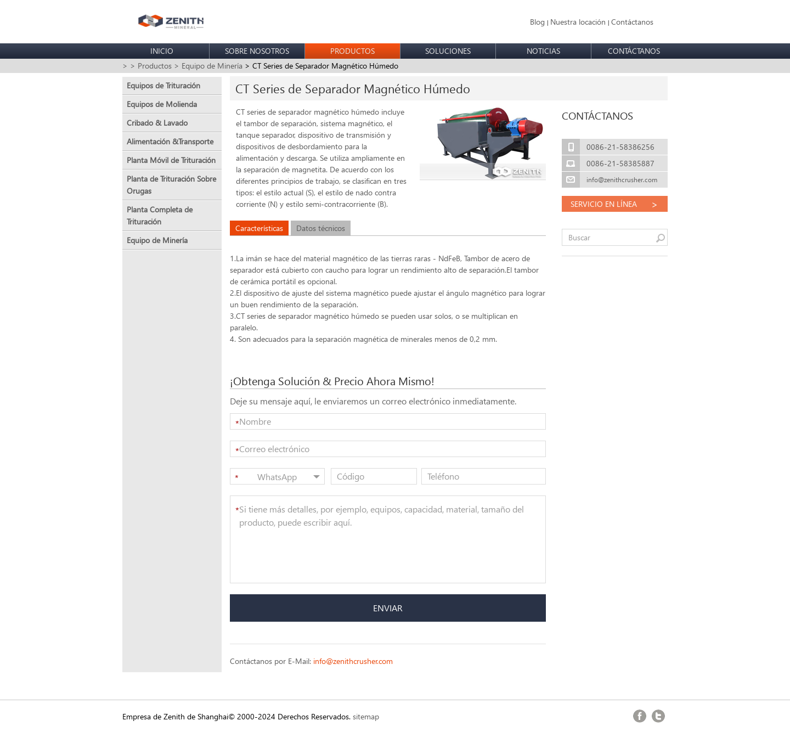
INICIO (161, 51)
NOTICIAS (543, 51)
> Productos (151, 65)
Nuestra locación (578, 21)
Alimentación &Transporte (170, 141)
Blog (537, 21)
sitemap (366, 716)
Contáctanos (632, 21)
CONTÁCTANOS (634, 51)
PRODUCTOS (352, 51)
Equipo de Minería (157, 240)
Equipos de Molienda (162, 104)
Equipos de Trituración (163, 85)
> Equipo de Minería (208, 65)
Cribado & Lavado (157, 122)
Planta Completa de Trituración (160, 215)
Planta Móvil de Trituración (171, 160)
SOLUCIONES (448, 51)
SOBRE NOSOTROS (257, 51)
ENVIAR (388, 607)
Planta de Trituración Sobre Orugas (171, 184)
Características (259, 228)
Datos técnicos (320, 228)
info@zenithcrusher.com (353, 661)
